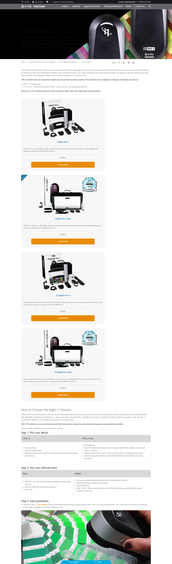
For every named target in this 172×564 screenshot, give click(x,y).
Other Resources (117, 516)
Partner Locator (26, 533)
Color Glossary (115, 522)
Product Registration (28, 544)
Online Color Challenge (119, 519)
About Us (25, 516)
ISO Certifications (27, 549)
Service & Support (28, 529)
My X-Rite (39, 2)
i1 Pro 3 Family (86, 62)
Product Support (27, 536)
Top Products (70, 519)
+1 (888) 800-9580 (143, 2)
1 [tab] (86, 56)
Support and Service (92, 6)
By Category (70, 525)
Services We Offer (27, 541)
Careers (24, 519)
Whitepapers (70, 549)
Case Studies (70, 544)
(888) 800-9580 (110, 507)
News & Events (26, 525)
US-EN (26, 2)
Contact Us (139, 6)
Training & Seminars (72, 541)
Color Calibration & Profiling (68, 62)
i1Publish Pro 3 (127, 123)
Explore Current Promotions (63, 2)
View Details (41, 151)
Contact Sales (96, 507)
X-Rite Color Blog (116, 525)
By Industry (69, 527)
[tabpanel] (86, 34)
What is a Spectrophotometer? (121, 527)
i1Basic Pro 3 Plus (84, 123)
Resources (69, 535)
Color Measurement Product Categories (42, 62)
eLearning (69, 546)
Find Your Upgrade (72, 530)
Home (23, 62)
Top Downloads (27, 538)
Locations (24, 522)
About (128, 6)
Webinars (69, 538)
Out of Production (28, 546)
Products (65, 6)
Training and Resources (113, 6)
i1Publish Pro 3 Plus (41, 186)
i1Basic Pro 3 (41, 123)
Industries (76, 6)
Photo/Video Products (73, 522)
